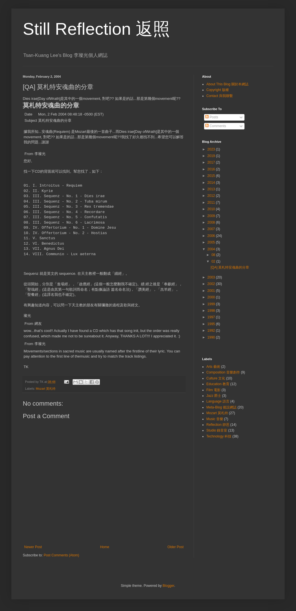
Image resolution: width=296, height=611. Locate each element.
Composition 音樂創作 (223, 372)
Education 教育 (217, 384)
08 (213, 255)
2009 (211, 216)
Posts (211, 117)
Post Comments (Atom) (61, 555)
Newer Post (33, 547)
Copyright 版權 (217, 90)
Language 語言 (217, 401)
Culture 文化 (215, 378)
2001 (211, 291)
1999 (211, 304)
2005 (211, 242)
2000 (211, 297)
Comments (215, 126)
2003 (211, 277)
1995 (211, 324)
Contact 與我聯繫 (219, 96)
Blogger (168, 586)
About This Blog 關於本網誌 (227, 84)
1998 (211, 311)
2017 (211, 162)
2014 (211, 183)
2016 (211, 169)
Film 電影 (213, 390)
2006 (211, 236)
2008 (211, 222)
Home (104, 547)
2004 (211, 249)
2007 (211, 229)
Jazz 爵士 (213, 396)
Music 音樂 (214, 419)
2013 (211, 189)
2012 (211, 196)
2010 (211, 209)
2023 (211, 149)
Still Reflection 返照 (96, 28)
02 (213, 261)
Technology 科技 (218, 436)
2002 (211, 284)
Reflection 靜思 (217, 425)
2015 (211, 176)
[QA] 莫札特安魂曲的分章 (230, 267)
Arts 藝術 (213, 367)
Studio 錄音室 (216, 430)
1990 (211, 337)
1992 (211, 331)
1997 (211, 317)
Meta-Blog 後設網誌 (221, 407)
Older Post (175, 547)
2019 (211, 156)
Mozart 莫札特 (46, 388)
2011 (211, 203)
